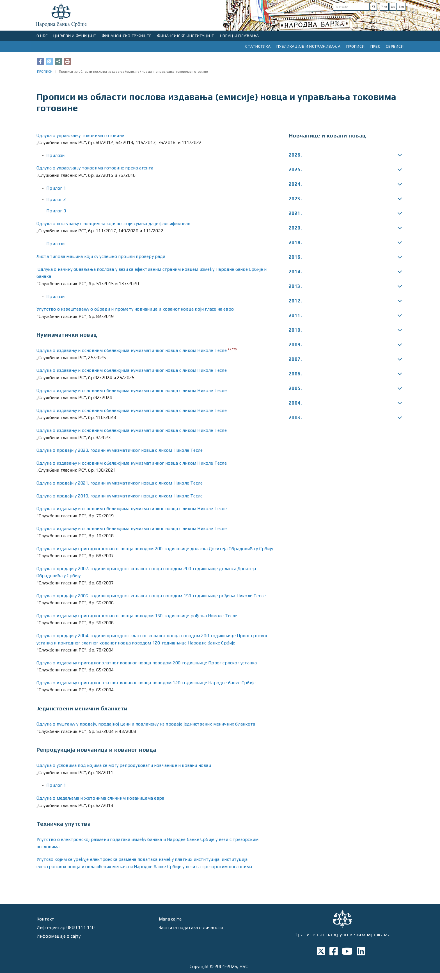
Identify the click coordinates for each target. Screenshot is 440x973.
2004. (295, 403)
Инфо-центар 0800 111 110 (65, 927)
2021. (295, 213)
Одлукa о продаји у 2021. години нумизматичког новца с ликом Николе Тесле (119, 483)
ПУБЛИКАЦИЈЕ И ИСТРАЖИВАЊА (308, 46)
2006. (295, 374)
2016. (295, 257)
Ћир (384, 6)
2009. (295, 344)
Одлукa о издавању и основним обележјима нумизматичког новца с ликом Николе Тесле (131, 350)
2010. (295, 330)
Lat (393, 6)
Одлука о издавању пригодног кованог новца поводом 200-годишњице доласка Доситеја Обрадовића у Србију (154, 548)
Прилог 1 (56, 188)
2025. (295, 169)
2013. (295, 286)
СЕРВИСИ (395, 46)
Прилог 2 (56, 199)
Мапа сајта (170, 919)
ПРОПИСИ (355, 46)
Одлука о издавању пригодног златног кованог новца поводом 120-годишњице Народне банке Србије (146, 682)
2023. (295, 198)
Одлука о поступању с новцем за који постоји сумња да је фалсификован (113, 223)
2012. (295, 301)
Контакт (45, 919)
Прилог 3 (56, 211)
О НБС (42, 35)
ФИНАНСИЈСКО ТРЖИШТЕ (127, 35)
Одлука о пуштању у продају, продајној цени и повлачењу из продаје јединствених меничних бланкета (145, 724)
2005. (295, 388)
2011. (295, 315)
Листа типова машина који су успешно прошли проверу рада (100, 256)
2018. (295, 242)
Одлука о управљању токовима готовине (80, 135)
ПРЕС (375, 46)
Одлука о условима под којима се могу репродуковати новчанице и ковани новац (123, 765)
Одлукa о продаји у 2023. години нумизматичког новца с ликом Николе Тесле (119, 450)
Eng (401, 6)
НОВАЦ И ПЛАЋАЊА (239, 35)
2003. (295, 417)
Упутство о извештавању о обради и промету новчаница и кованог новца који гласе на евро (135, 309)
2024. (295, 184)
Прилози (55, 155)
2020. (295, 228)
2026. (295, 155)
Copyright (199, 966)
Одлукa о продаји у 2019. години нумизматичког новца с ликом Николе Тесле (119, 496)
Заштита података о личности (191, 927)
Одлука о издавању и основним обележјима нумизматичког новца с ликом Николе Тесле (131, 508)
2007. (295, 359)
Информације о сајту (58, 936)
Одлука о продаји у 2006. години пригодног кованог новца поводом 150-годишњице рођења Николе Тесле (151, 595)
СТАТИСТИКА (258, 46)
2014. (295, 271)
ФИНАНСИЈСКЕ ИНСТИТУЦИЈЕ (185, 35)
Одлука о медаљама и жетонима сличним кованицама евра (100, 798)
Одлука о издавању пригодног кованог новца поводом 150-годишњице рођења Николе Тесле (136, 615)
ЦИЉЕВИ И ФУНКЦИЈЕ (74, 35)
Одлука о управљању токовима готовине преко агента (94, 168)
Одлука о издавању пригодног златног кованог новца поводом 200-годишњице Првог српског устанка (146, 663)
